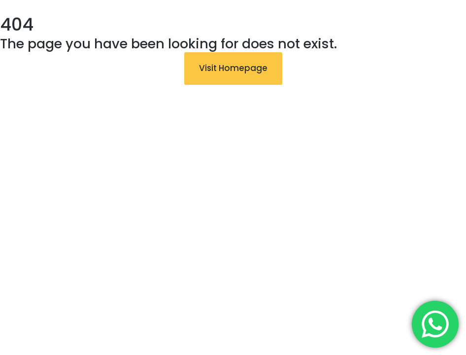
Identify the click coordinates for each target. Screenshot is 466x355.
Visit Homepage (233, 68)
